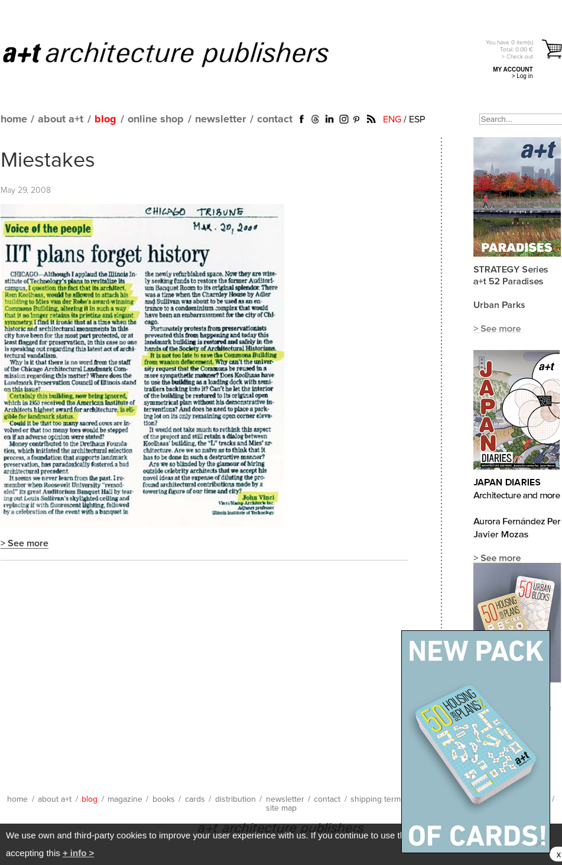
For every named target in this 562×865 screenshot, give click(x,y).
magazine (125, 799)
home (14, 119)
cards (195, 799)
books (163, 799)
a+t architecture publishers (180, 53)
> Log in (522, 76)
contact (275, 119)
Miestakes (48, 160)
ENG (392, 119)
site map (281, 808)
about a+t (60, 119)
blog (105, 119)
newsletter (220, 119)
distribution (235, 799)
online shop (156, 119)
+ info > (78, 853)
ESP (417, 119)
